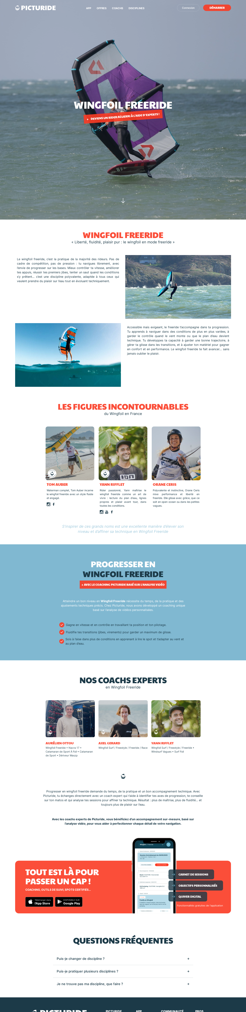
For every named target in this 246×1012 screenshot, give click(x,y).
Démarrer (217, 8)
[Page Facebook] (53, 504)
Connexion (188, 7)
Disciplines (136, 8)
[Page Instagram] (48, 504)
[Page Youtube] (107, 511)
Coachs (117, 8)
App (88, 8)
